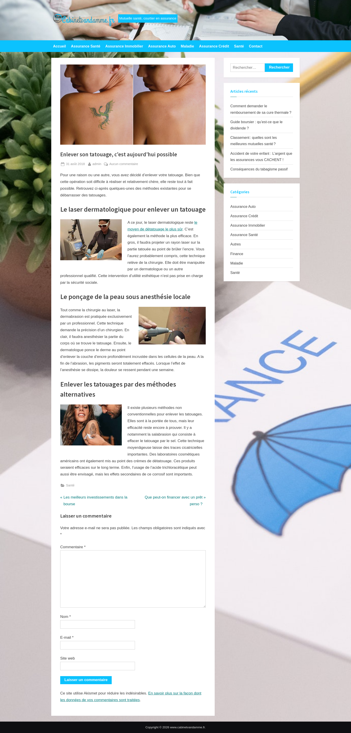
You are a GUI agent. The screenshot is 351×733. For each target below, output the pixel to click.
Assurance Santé (85, 46)
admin (96, 163)
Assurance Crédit (214, 46)
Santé (239, 46)
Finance (236, 254)
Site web (67, 658)
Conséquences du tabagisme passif (259, 169)
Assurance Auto (162, 46)
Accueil (59, 46)
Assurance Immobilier (124, 46)
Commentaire (73, 547)
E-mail (67, 637)
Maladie (187, 46)
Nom (65, 617)
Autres (235, 244)
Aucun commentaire (123, 164)
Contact (255, 46)
